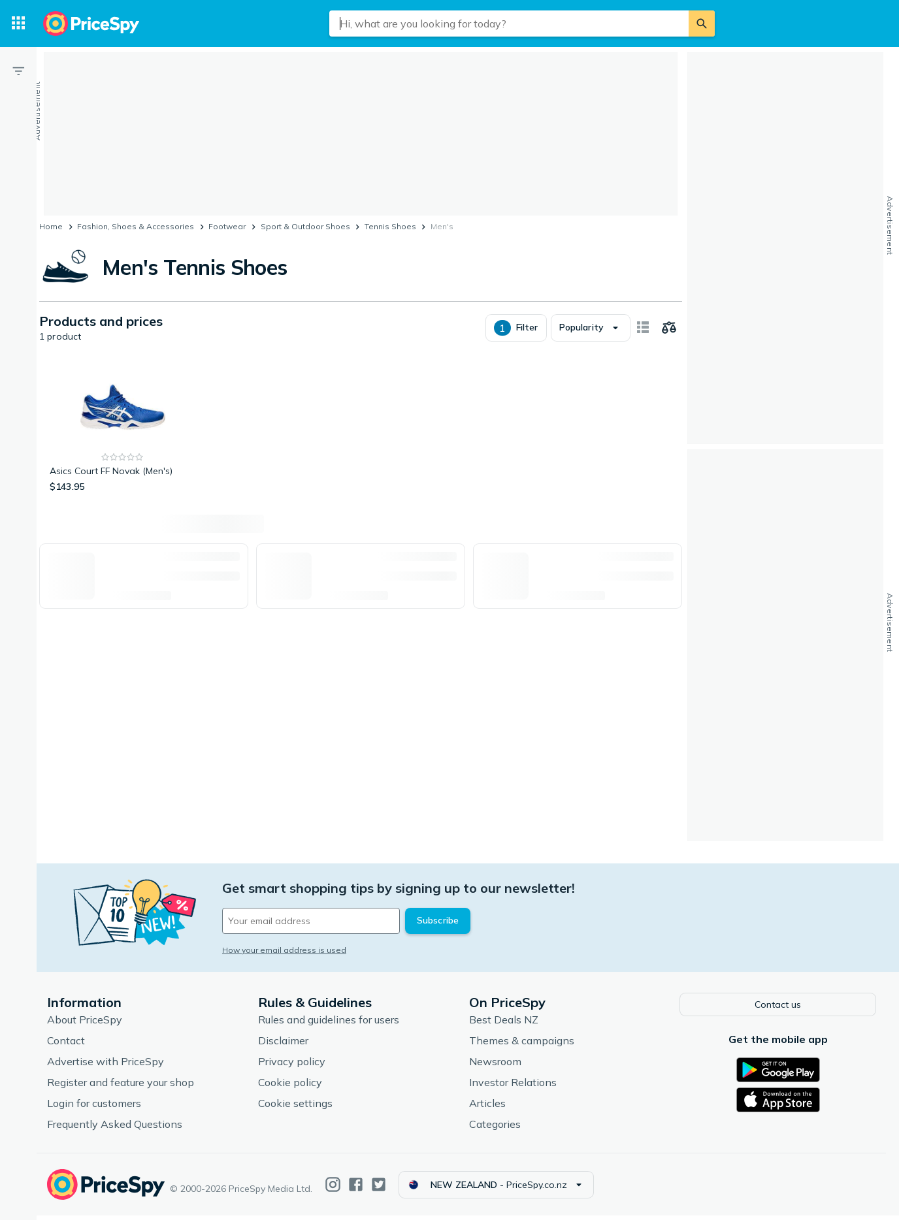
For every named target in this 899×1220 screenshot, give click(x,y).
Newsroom (495, 1065)
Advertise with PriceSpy (105, 1065)
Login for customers (94, 1107)
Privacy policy (291, 1065)
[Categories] (18, 23)
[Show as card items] (643, 328)
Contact (66, 1044)
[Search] (702, 23)
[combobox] (509, 23)
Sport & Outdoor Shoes (305, 226)
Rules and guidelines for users (328, 1024)
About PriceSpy (84, 1024)
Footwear (227, 226)
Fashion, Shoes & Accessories (135, 226)
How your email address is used (284, 950)
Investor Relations (513, 1086)
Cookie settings (295, 1107)
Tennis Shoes (390, 226)
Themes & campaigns (521, 1044)
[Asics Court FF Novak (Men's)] (122, 429)
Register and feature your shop (120, 1086)
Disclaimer (283, 1044)
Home (51, 226)
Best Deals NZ (503, 1024)
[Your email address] (311, 921)
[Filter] (18, 70)
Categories (495, 1128)
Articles (487, 1107)
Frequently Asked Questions (114, 1128)
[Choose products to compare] (669, 327)
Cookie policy (290, 1086)
